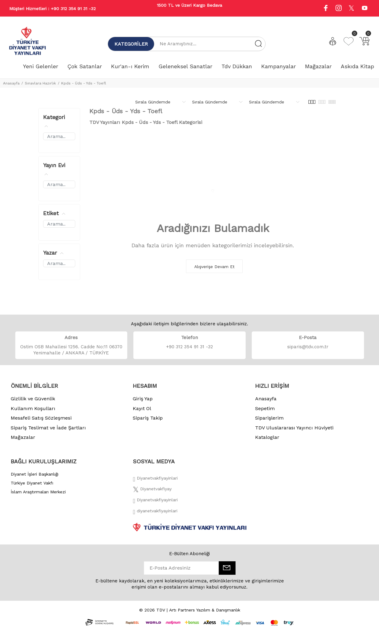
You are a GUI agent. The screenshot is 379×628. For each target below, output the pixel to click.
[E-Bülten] (227, 568)
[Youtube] (364, 8)
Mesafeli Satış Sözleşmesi (41, 418)
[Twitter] (152, 490)
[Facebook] (155, 479)
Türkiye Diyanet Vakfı (32, 482)
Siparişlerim (269, 418)
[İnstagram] (155, 501)
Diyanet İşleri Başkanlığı (34, 474)
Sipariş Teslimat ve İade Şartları (48, 428)
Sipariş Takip (148, 418)
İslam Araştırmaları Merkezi (38, 491)
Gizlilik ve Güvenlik (33, 399)
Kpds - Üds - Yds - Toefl (83, 83)
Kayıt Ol (142, 408)
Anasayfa (11, 83)
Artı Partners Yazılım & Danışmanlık (204, 609)
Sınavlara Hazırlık (40, 83)
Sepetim (265, 408)
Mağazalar (23, 437)
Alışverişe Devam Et (214, 266)
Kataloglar (267, 437)
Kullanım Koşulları (33, 408)
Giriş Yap (143, 399)
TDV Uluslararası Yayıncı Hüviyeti (294, 428)
